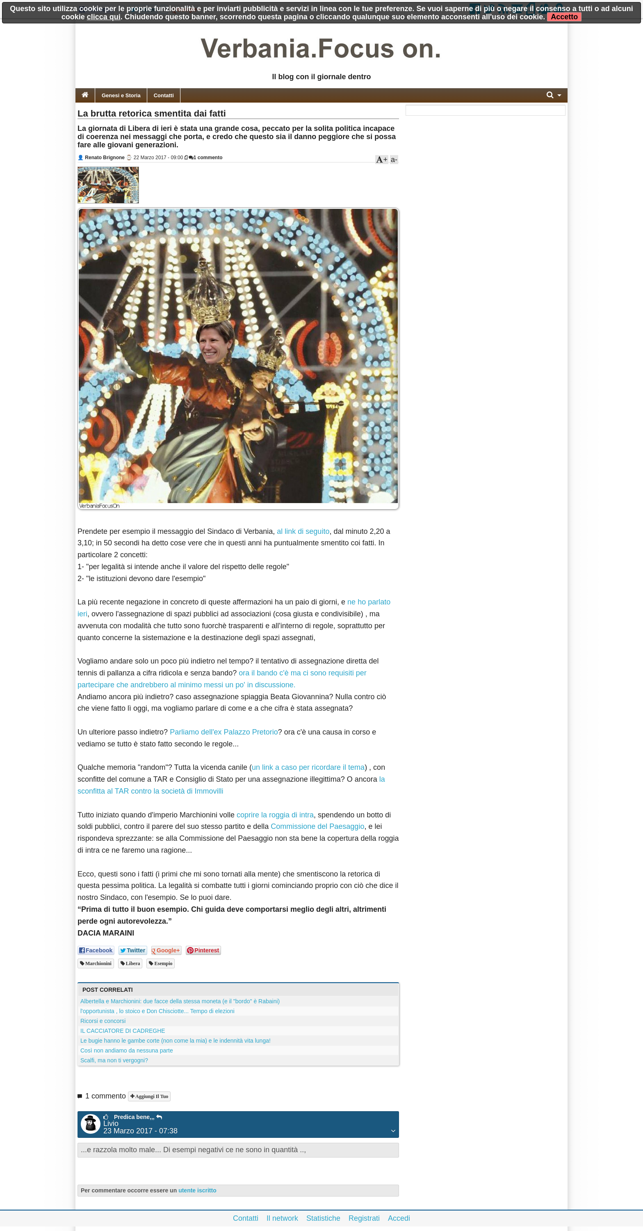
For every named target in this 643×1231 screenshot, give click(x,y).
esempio (162, 963)
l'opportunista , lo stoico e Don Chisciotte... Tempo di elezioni (157, 1011)
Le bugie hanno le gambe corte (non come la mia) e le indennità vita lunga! (175, 1040)
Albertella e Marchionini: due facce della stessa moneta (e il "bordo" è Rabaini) (180, 1001)
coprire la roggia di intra (275, 815)
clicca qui (104, 17)
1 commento (206, 157)
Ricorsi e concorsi (102, 1021)
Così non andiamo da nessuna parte (126, 1050)
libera (132, 963)
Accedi (399, 1218)
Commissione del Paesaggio (317, 826)
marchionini (98, 963)
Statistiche (323, 1218)
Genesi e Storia (121, 95)
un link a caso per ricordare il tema (308, 767)
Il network (282, 1218)
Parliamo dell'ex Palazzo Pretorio (224, 732)
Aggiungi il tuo (151, 1096)
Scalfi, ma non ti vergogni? (114, 1060)
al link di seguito (303, 531)
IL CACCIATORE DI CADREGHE (122, 1030)
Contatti (164, 95)
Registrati (364, 1218)
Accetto (564, 17)
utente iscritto (197, 1190)
